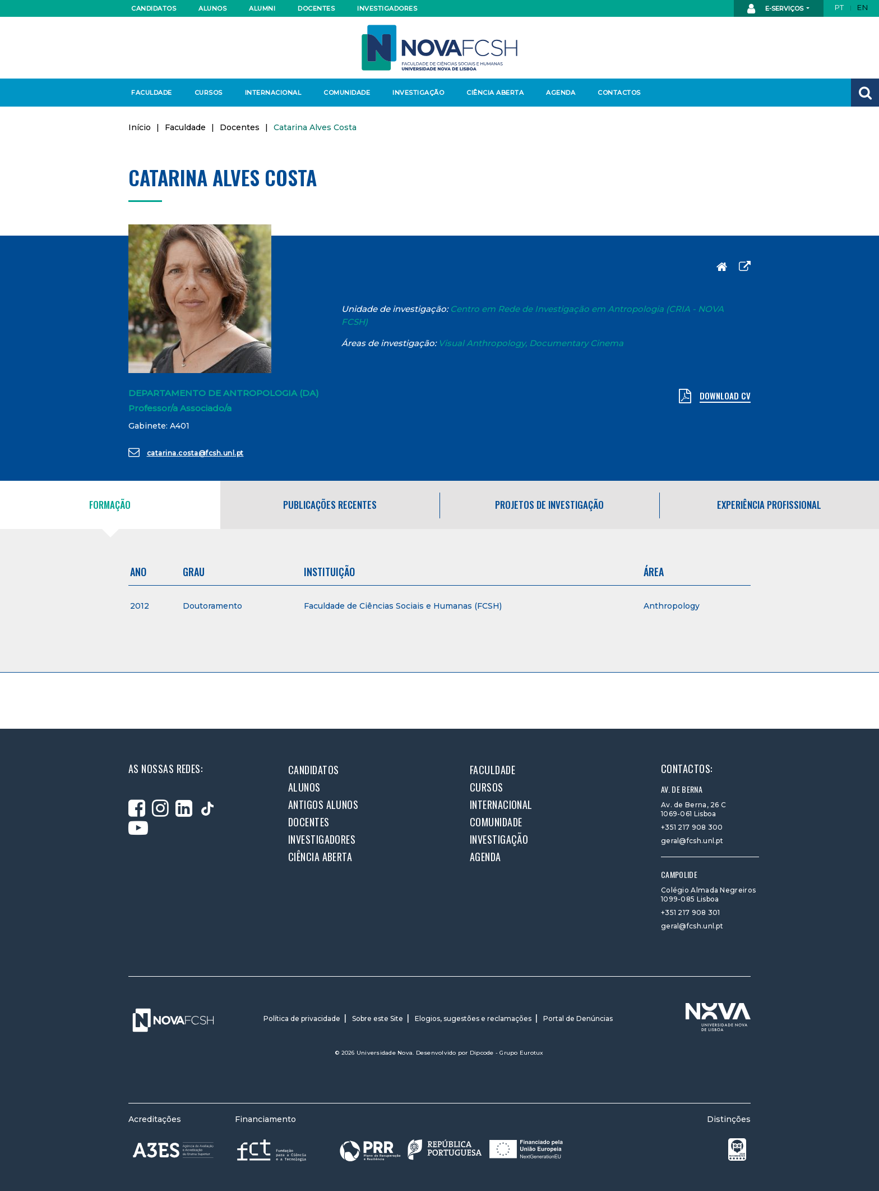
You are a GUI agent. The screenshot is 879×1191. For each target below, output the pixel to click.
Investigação (418, 92)
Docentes (316, 8)
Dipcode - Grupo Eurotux (507, 1052)
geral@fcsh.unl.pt (692, 840)
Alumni (262, 8)
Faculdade (151, 92)
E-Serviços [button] (776, 9)
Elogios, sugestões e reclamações (473, 1018)
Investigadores (386, 8)
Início (139, 127)
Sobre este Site (377, 1018)
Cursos (209, 92)
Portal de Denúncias (578, 1018)
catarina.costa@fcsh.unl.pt (186, 452)
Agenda (560, 92)
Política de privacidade (301, 1018)
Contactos (619, 92)
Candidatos (153, 8)
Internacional (272, 92)
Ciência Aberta (494, 92)
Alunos (212, 8)
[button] (865, 93)
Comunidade (346, 92)
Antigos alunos (323, 804)
